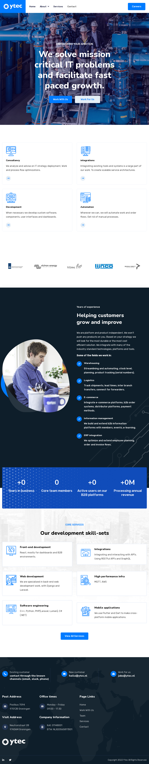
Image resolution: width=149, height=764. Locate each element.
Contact (71, 6)
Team (82, 715)
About (44, 6)
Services (58, 6)
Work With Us (87, 710)
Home (32, 6)
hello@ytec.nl (78, 675)
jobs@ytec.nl (126, 675)
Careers (136, 6)
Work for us (87, 99)
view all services (74, 636)
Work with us (60, 99)
